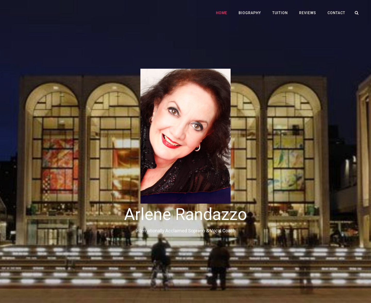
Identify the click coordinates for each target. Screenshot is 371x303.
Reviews (307, 13)
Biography (250, 13)
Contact (336, 13)
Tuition (280, 13)
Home (221, 13)
